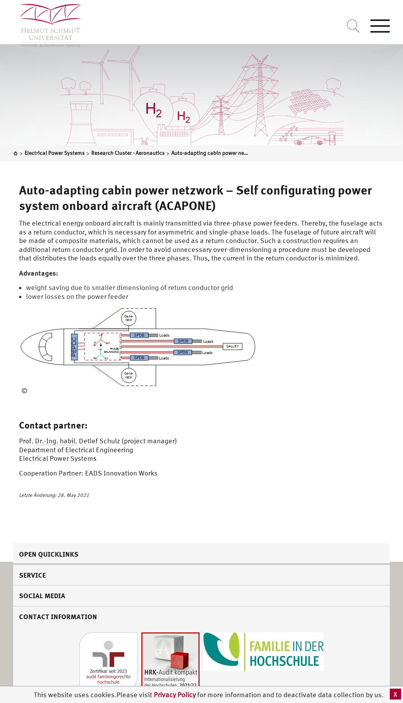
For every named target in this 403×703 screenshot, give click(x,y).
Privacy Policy (175, 695)
